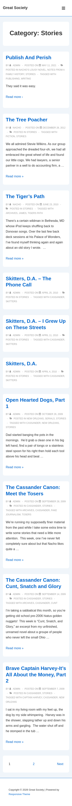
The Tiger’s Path (25, 196)
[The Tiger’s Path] (50, 204)
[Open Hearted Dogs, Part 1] (52, 414)
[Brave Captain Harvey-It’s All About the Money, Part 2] (53, 689)
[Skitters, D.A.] (49, 371)
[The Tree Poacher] (54, 127)
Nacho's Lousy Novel (32, 69)
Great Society (15, 8)
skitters (11, 301)
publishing (13, 78)
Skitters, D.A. (21, 363)
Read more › (14, 96)
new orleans (50, 423)
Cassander (34, 506)
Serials (50, 418)
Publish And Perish (28, 57)
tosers (26, 514)
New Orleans (35, 418)
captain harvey (32, 697)
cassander (57, 297)
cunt (54, 603)
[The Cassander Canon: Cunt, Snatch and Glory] (54, 594)
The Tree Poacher (26, 120)
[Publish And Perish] (49, 65)
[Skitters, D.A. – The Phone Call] (50, 292)
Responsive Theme (19, 794)
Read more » (15, 176)
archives (11, 213)
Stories (31, 74)
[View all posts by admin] (15, 65)
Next (60, 764)
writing (26, 78)
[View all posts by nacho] (15, 127)
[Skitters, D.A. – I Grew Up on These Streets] (50, 335)
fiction (10, 136)
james (22, 213)
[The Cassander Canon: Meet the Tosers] (54, 501)
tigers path (35, 213)
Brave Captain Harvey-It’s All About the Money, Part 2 (36, 674)
